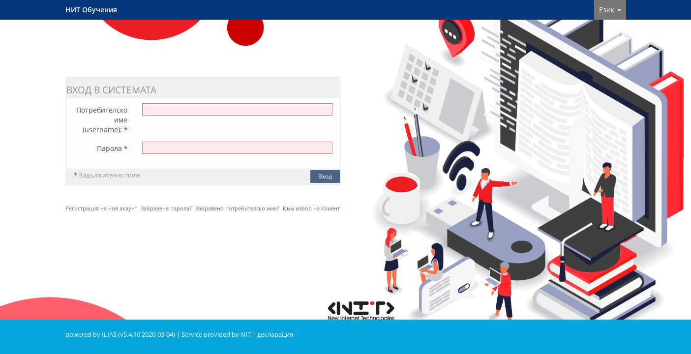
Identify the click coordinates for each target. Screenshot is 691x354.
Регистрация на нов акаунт (101, 208)
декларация (275, 334)
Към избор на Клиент (311, 208)
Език (610, 9)
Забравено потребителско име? (237, 208)
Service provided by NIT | (219, 334)
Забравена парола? (166, 208)
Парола (112, 148)
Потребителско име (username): (101, 119)
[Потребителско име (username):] (237, 109)
